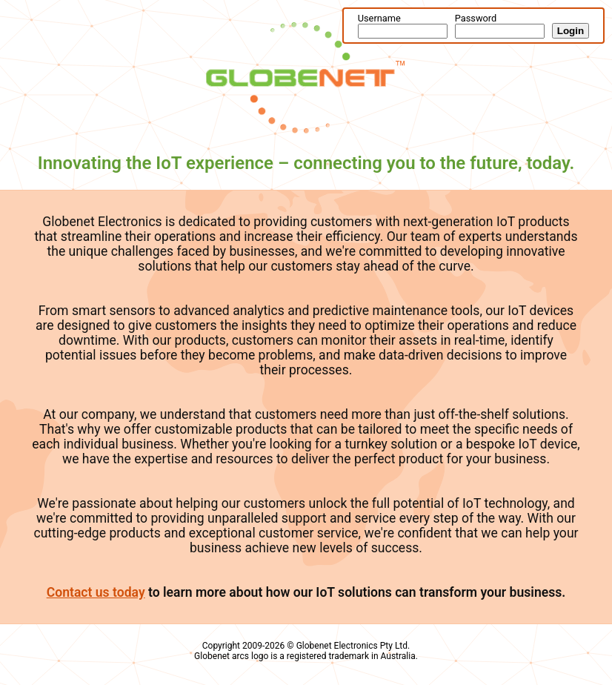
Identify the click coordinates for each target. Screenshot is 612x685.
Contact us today (96, 592)
